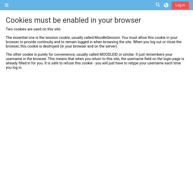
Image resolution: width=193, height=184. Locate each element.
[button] (158, 5)
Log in (180, 5)
